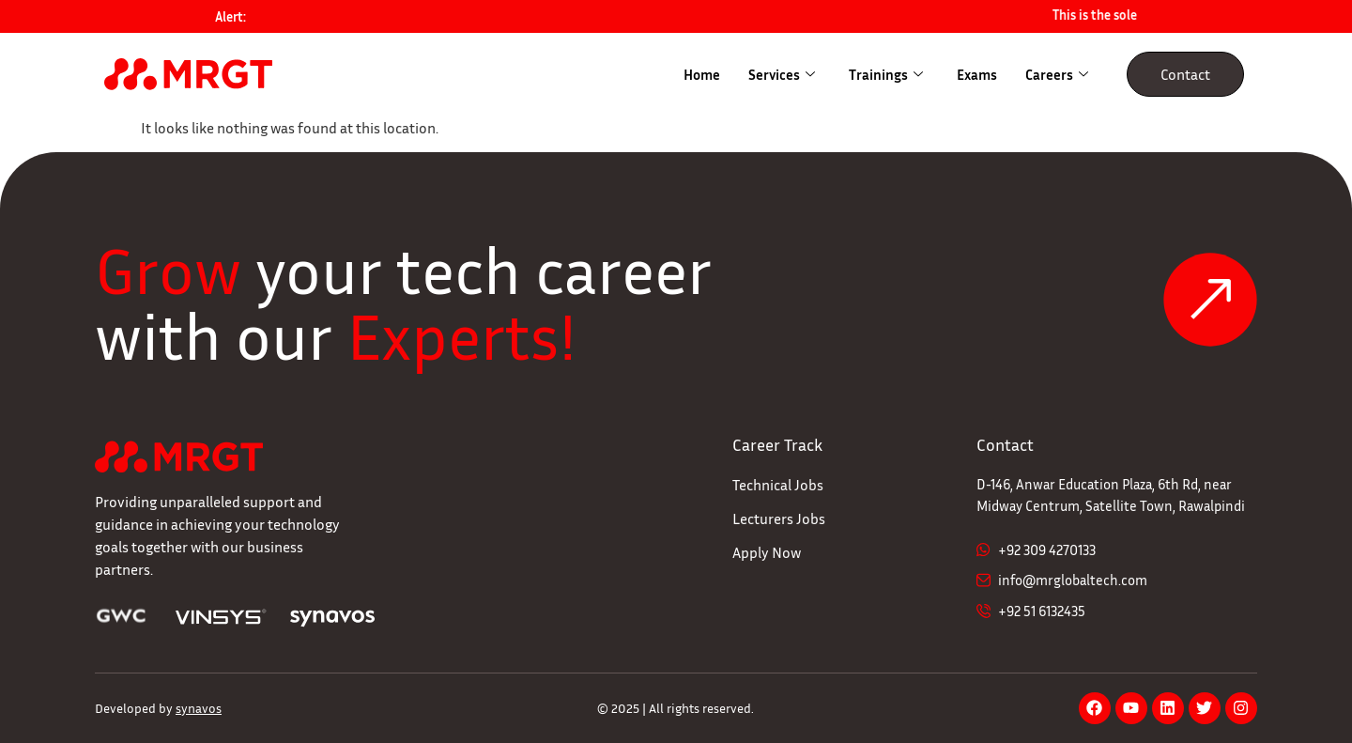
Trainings (886, 74)
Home (702, 74)
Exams (977, 74)
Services (781, 74)
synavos (199, 708)
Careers (1056, 74)
